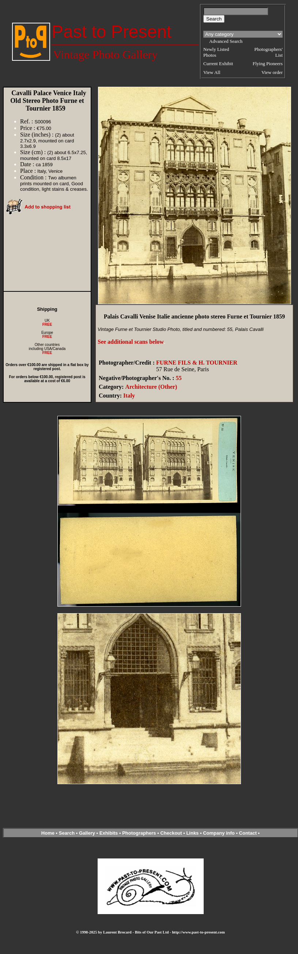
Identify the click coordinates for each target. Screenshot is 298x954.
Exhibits (108, 833)
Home (47, 833)
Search (67, 833)
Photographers (139, 833)
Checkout (171, 833)
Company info (219, 833)
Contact (248, 833)
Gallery (87, 833)
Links (192, 833)
